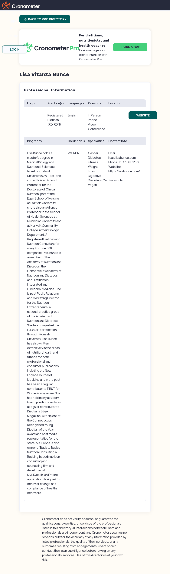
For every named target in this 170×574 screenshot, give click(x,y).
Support (13, 21)
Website (143, 115)
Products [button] (11, 13)
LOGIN (14, 49)
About (13, 43)
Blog (13, 28)
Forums (13, 36)
